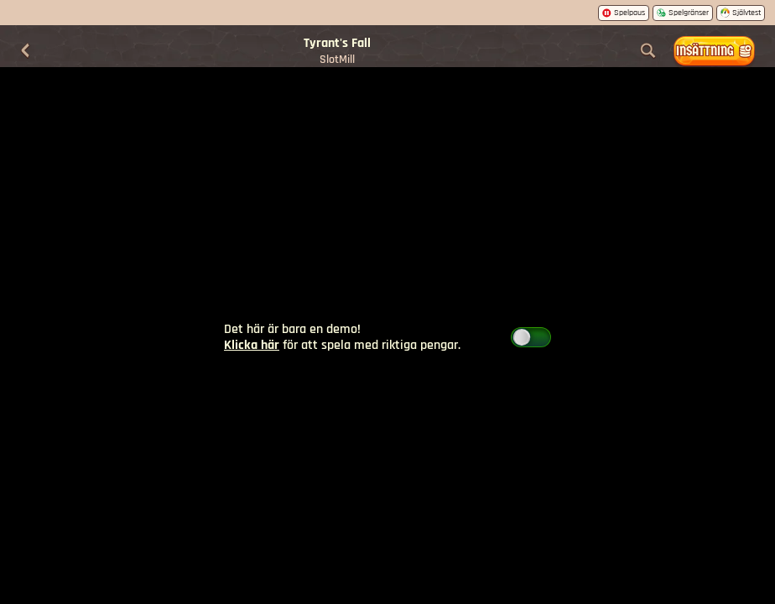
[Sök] (648, 51)
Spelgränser (683, 13)
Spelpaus (623, 13)
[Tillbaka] (25, 51)
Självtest (740, 13)
